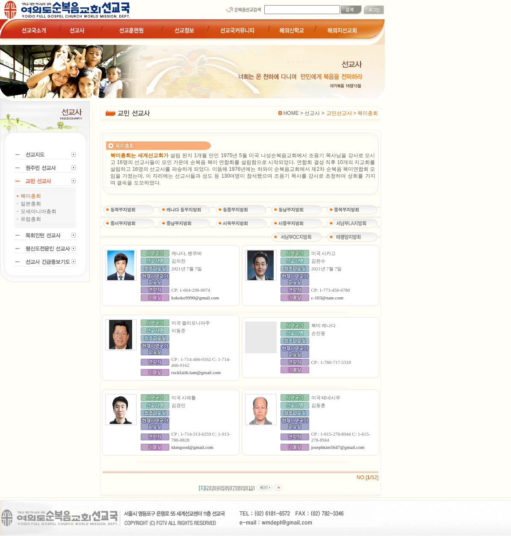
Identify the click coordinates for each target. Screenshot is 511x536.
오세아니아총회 (38, 211)
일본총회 (31, 204)
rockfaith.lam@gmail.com (196, 372)
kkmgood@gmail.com (192, 447)
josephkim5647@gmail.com (338, 447)
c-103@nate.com (327, 297)
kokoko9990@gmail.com (195, 297)
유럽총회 (31, 219)
